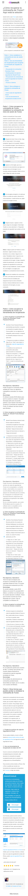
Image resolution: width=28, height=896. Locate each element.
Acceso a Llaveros (11, 82)
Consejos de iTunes (16, 886)
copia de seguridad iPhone (16, 856)
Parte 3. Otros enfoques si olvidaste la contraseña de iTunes (12, 88)
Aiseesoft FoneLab (10, 776)
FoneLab (7, 770)
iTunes (14, 16)
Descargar (15, 805)
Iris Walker (8, 886)
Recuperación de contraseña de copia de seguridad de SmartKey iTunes (14, 78)
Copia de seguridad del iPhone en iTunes (12, 849)
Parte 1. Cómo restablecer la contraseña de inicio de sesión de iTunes (13, 57)
